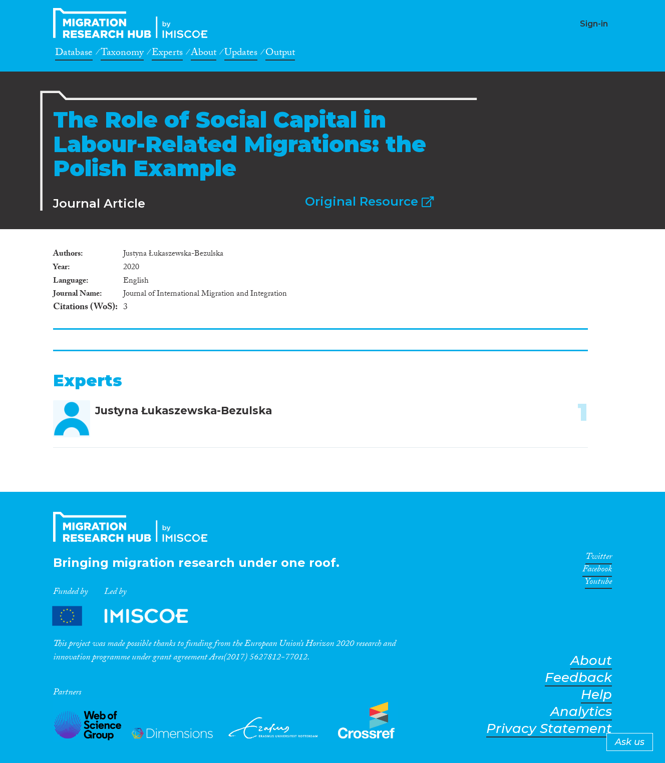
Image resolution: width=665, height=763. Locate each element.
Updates (240, 54)
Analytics (581, 711)
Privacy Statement (549, 728)
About (203, 54)
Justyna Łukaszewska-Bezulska (183, 410)
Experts (167, 54)
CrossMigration (133, 23)
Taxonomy (122, 54)
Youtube (598, 583)
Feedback (578, 677)
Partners (128, 615)
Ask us (629, 741)
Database (74, 54)
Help (596, 694)
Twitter (598, 558)
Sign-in (594, 24)
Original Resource (369, 201)
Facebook (597, 571)
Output (280, 54)
